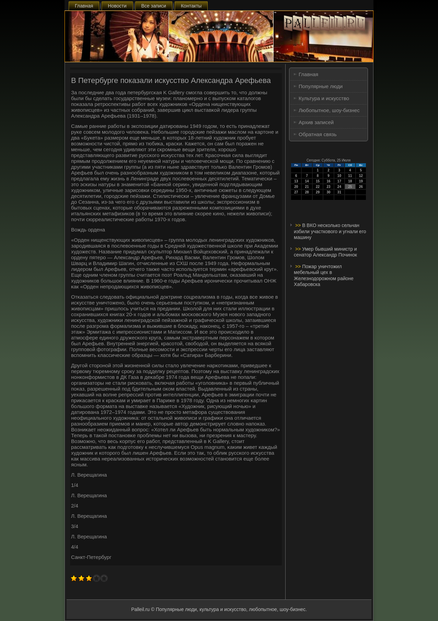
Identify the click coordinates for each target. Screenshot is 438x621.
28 (307, 192)
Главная (84, 6)
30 (328, 192)
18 (350, 181)
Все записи (153, 6)
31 (339, 192)
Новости (117, 6)
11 (350, 176)
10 (339, 176)
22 (318, 187)
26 (361, 187)
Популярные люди (321, 86)
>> (298, 225)
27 (296, 192)
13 (296, 181)
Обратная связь (318, 134)
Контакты (191, 6)
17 (339, 181)
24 (339, 187)
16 (328, 181)
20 (296, 187)
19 (361, 181)
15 (318, 181)
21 (307, 187)
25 (350, 187)
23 (328, 187)
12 (361, 176)
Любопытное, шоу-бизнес (329, 110)
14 (307, 181)
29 (318, 192)
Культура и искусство (324, 98)
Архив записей (316, 122)
